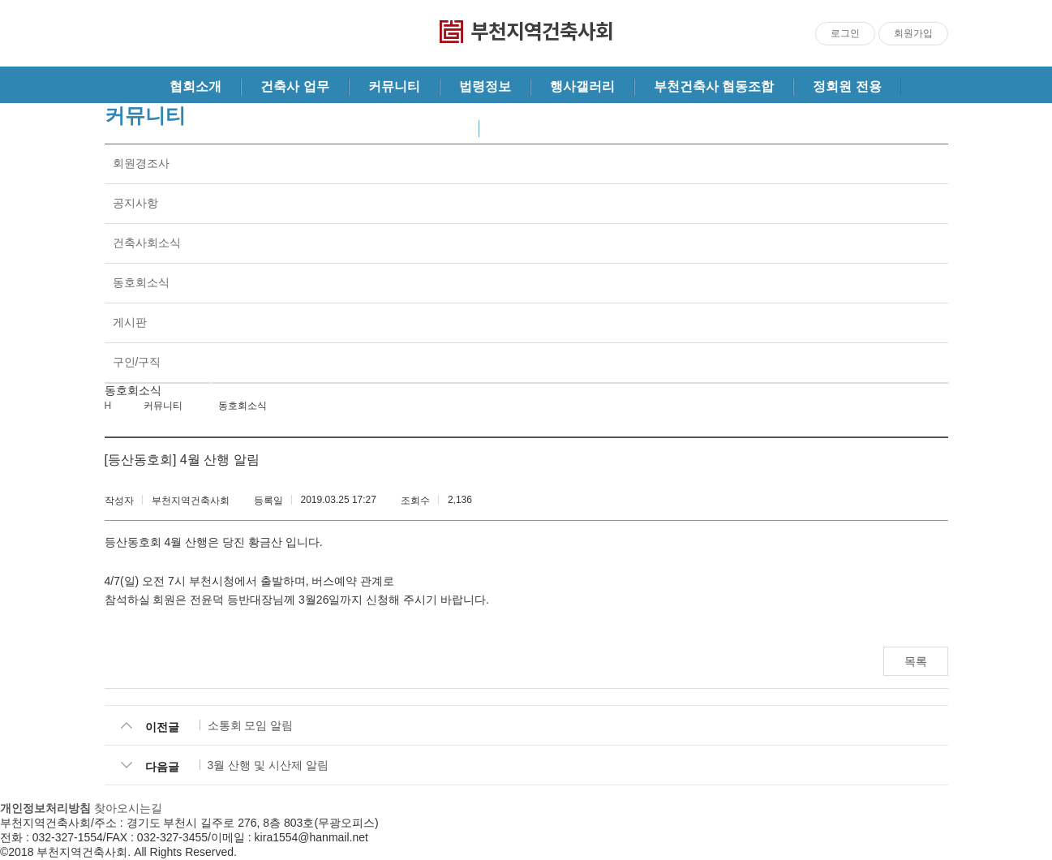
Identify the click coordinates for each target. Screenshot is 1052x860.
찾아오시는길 (128, 808)
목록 (915, 661)
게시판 (130, 322)
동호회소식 (141, 282)
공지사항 (135, 202)
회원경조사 (141, 163)
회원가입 (913, 33)
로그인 (845, 33)
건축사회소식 (147, 242)
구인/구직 (137, 361)
